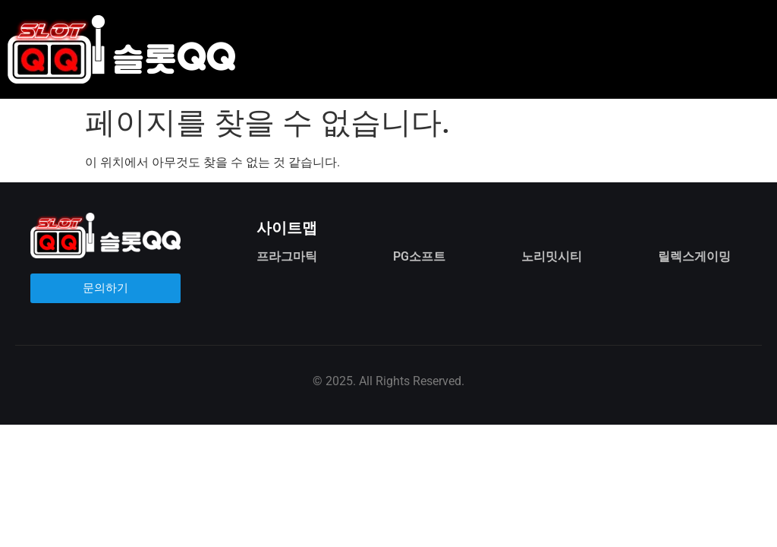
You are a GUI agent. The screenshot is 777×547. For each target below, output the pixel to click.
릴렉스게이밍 (694, 256)
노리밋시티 (551, 256)
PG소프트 (419, 256)
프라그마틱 (286, 256)
